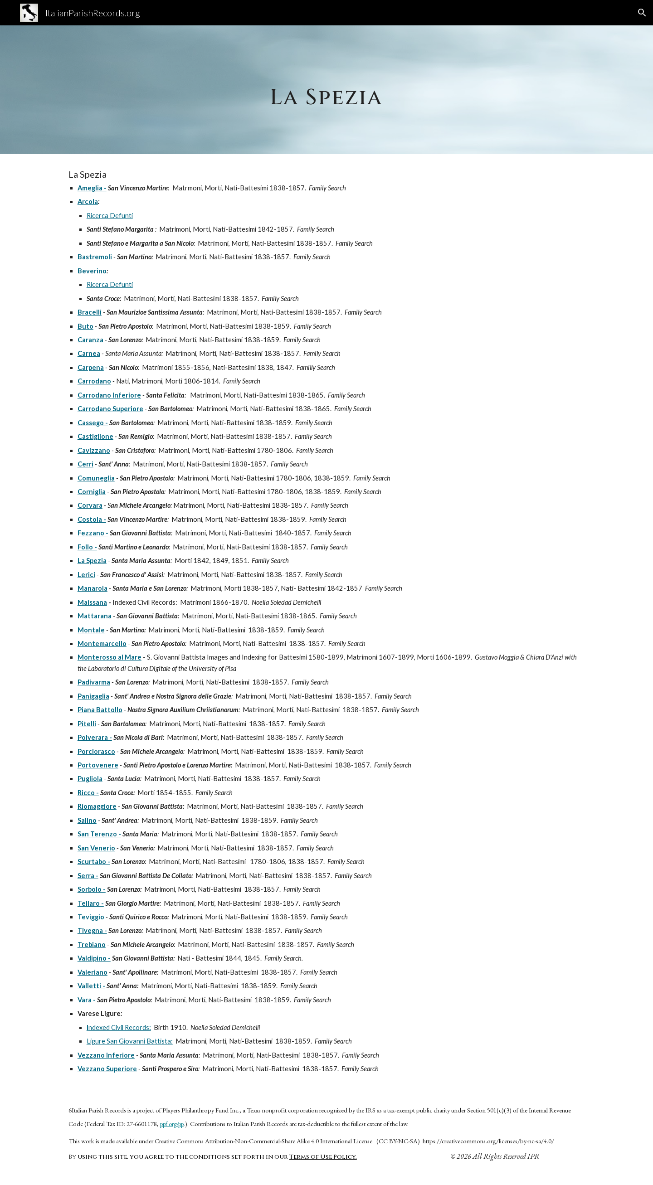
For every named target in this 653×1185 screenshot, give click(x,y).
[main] (326, 89)
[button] (642, 13)
